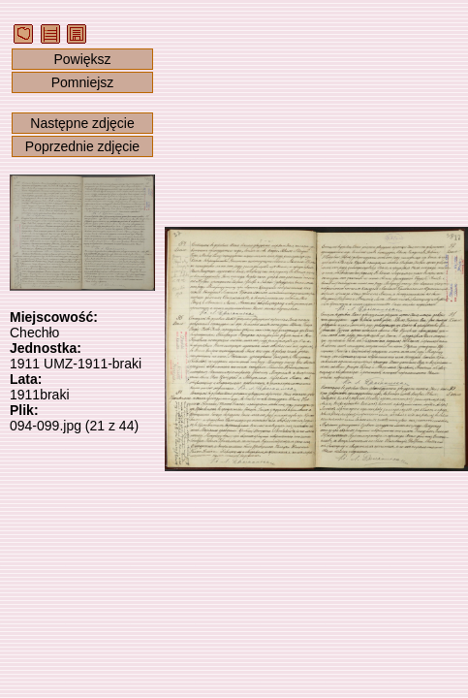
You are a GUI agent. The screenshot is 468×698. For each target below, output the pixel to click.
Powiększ (81, 59)
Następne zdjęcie (82, 123)
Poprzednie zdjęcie (82, 146)
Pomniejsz (82, 82)
